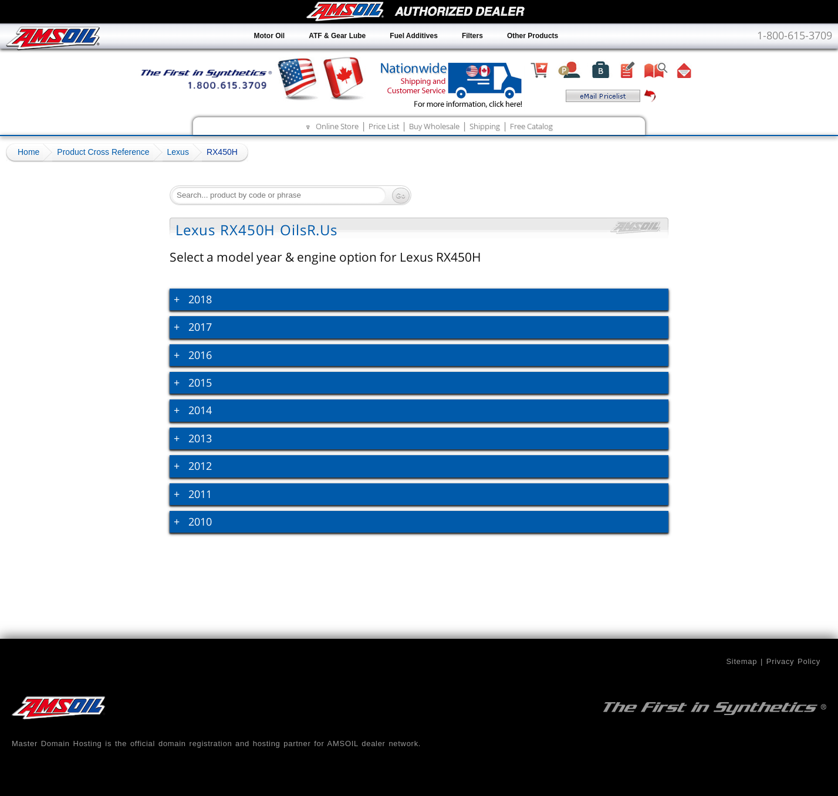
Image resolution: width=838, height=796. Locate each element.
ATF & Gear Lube (337, 36)
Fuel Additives (414, 36)
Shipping (484, 126)
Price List (384, 126)
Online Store (337, 126)
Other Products (532, 36)
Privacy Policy (793, 661)
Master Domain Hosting (57, 743)
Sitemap (741, 661)
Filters (472, 36)
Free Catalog (531, 126)
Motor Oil (269, 36)
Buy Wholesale (434, 126)
